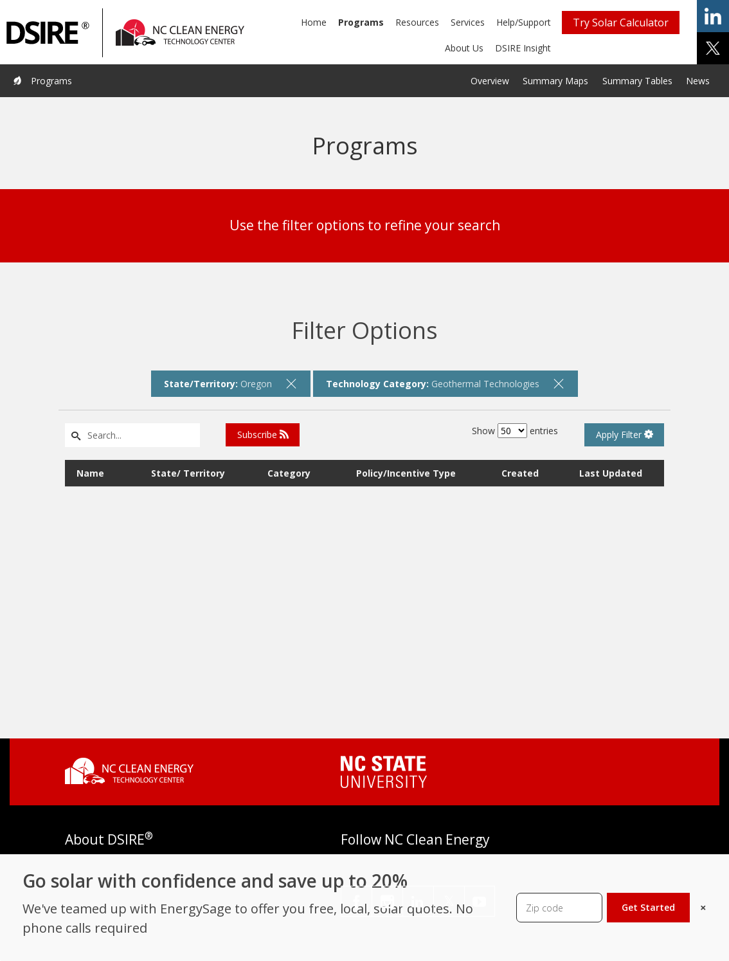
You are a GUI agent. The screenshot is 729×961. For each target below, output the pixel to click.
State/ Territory (188, 473)
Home (314, 22)
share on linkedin (713, 16)
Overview (490, 81)
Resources (417, 22)
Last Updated (610, 473)
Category (288, 473)
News (698, 81)
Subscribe (263, 434)
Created (520, 473)
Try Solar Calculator (621, 22)
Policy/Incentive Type (406, 473)
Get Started (648, 907)
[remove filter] (291, 383)
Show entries (515, 430)
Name (90, 473)
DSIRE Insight (523, 48)
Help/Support (523, 22)
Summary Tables (637, 81)
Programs (361, 22)
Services (468, 22)
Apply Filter (624, 434)
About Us (464, 48)
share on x (713, 48)
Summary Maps (555, 81)
